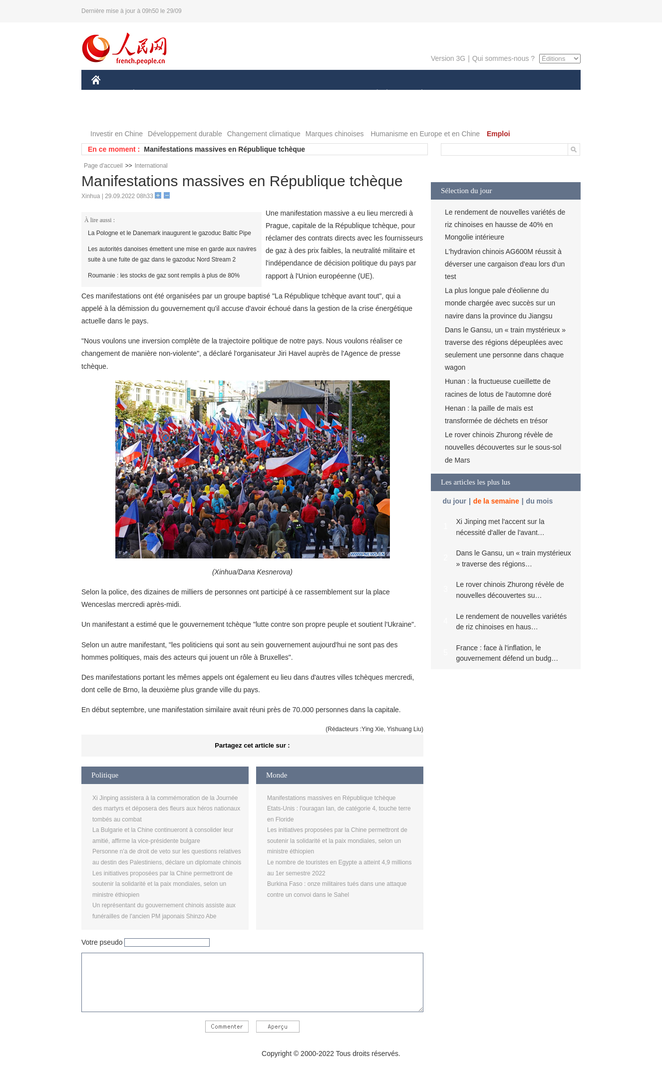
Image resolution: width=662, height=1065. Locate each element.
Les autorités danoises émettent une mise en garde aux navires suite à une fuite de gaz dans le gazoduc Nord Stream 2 (172, 255)
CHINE (108, 94)
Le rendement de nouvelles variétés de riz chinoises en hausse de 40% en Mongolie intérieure (505, 224)
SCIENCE (283, 94)
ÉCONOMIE (152, 94)
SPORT (456, 94)
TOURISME (499, 94)
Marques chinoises (335, 134)
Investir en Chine (116, 134)
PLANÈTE (416, 94)
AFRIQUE (239, 94)
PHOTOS (111, 114)
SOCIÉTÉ (372, 94)
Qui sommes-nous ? (503, 58)
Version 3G (448, 58)
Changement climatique (264, 134)
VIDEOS (152, 114)
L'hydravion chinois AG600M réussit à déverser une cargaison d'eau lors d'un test (505, 264)
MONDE (197, 94)
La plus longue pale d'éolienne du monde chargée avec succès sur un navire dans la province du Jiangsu (500, 302)
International (151, 165)
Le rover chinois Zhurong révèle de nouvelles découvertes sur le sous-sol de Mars (503, 447)
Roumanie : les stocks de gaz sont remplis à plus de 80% (164, 275)
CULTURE (328, 94)
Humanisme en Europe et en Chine (425, 134)
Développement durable (185, 134)
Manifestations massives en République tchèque (224, 149)
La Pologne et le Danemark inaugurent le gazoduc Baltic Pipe (169, 233)
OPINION (546, 94)
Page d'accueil (103, 165)
